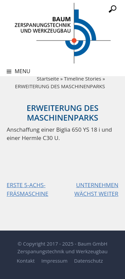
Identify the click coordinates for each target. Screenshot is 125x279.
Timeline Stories (82, 78)
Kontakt (26, 260)
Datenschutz (88, 260)
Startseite (48, 78)
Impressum (54, 260)
